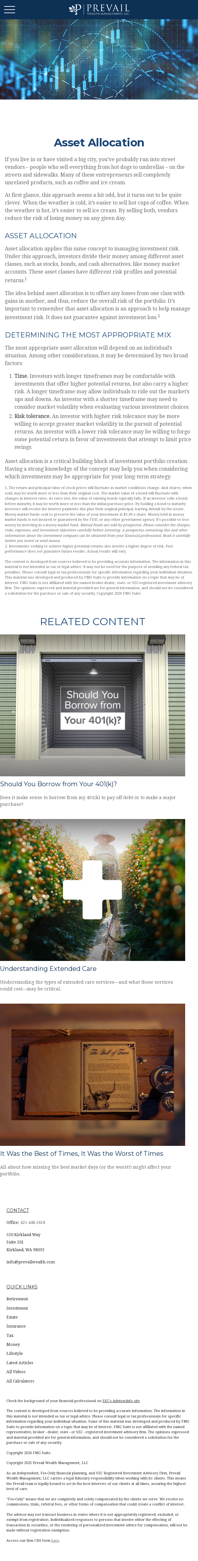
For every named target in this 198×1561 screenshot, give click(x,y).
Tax (9, 1335)
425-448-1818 (32, 1222)
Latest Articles (19, 1363)
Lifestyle (14, 1353)
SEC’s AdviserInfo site (121, 1401)
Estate (12, 1317)
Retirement (17, 1299)
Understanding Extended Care (48, 968)
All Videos (15, 1372)
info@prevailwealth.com (30, 1262)
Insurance (16, 1326)
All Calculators (20, 1381)
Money (13, 1344)
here (55, 1541)
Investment (17, 1308)
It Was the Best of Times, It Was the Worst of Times (81, 1153)
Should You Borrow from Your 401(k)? (58, 784)
